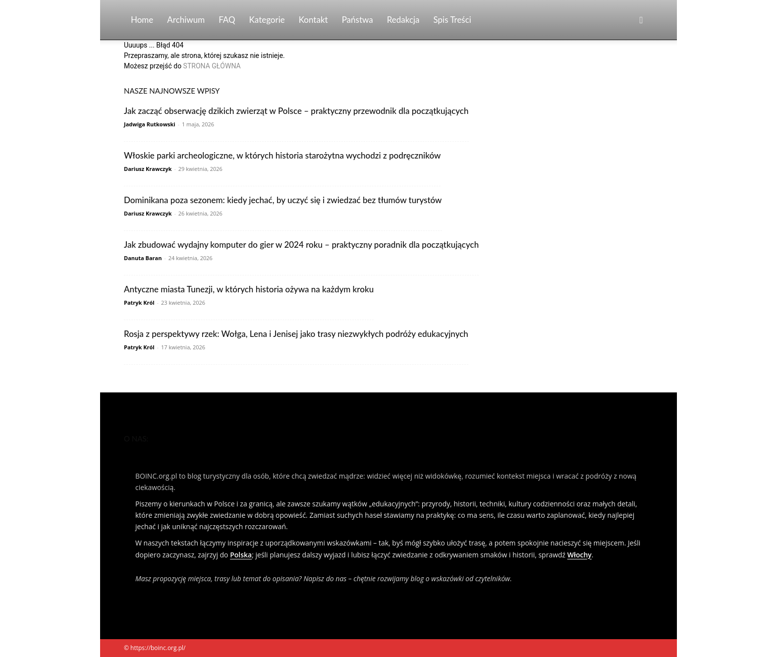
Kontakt (313, 19)
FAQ (227, 19)
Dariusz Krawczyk (148, 168)
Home (142, 19)
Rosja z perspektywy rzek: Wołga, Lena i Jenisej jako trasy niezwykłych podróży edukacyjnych (296, 333)
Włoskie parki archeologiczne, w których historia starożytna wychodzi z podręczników (282, 155)
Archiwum (186, 19)
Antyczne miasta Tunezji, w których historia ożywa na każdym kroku (249, 289)
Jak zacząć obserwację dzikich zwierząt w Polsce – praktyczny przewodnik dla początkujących (296, 111)
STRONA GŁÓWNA (212, 66)
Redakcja (403, 19)
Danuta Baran (143, 258)
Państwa (357, 19)
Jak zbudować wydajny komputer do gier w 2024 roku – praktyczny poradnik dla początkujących (301, 244)
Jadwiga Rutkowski (149, 124)
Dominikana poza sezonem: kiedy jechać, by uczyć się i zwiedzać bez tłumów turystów (283, 200)
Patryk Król (139, 302)
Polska (241, 554)
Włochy (579, 554)
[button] (641, 20)
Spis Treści (452, 19)
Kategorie (267, 19)
